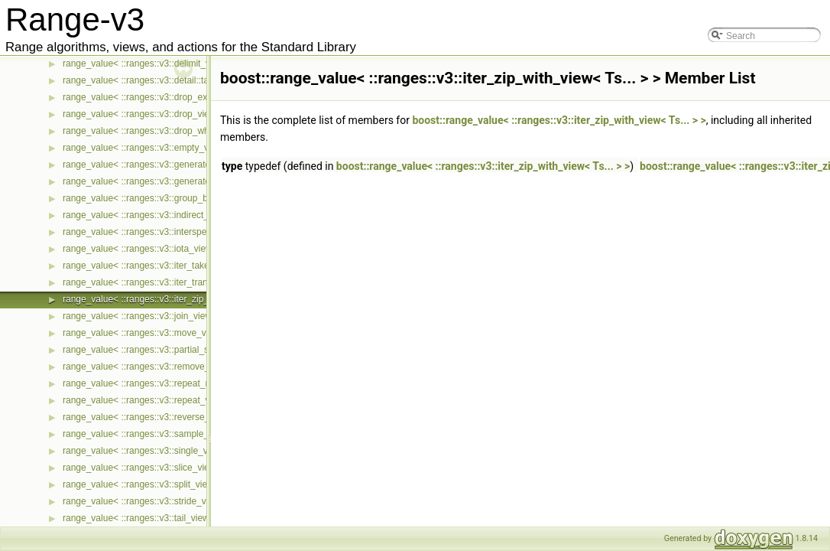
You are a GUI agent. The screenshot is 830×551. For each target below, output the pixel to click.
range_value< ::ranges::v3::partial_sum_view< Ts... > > (174, 349)
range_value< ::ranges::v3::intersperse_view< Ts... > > (173, 232)
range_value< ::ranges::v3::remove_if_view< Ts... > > (170, 366)
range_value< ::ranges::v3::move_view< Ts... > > (162, 333)
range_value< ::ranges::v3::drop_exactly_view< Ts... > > (176, 97)
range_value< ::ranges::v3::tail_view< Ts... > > (156, 518)
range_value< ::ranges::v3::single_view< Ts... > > (162, 450)
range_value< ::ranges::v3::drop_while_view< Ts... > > (172, 131)
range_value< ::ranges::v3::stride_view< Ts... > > (162, 501)
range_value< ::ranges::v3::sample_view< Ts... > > (165, 434)
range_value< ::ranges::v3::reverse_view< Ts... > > (165, 417)
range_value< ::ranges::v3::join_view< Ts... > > (157, 316)
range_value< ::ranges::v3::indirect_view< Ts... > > (165, 215)
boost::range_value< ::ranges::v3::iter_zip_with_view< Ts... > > (558, 120)
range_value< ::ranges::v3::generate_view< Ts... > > (168, 181)
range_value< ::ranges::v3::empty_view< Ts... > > (163, 147)
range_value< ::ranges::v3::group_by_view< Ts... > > (169, 198)
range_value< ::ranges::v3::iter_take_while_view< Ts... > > (181, 265)
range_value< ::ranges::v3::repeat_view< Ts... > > (163, 400)
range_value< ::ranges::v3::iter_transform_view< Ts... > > (178, 282)
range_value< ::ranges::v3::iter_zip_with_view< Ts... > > (176, 299)
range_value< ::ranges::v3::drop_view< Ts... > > (159, 114)
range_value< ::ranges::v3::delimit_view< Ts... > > (163, 63)
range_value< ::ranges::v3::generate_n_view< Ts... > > (173, 164)
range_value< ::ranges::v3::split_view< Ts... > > (159, 484)
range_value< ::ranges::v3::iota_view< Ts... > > (158, 248)
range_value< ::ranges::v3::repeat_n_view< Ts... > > (168, 383)
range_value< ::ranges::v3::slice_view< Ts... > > (159, 467)
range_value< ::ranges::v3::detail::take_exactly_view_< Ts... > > (192, 80)
